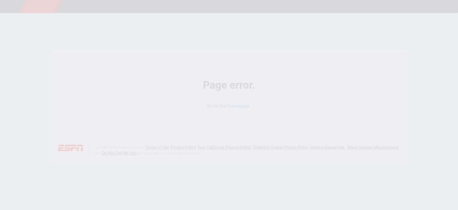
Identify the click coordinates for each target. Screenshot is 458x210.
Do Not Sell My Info (119, 153)
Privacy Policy (183, 147)
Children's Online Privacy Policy (280, 147)
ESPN (40, 6)
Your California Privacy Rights (224, 147)
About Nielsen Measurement (373, 147)
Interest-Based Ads (327, 147)
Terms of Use (157, 147)
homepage (238, 106)
